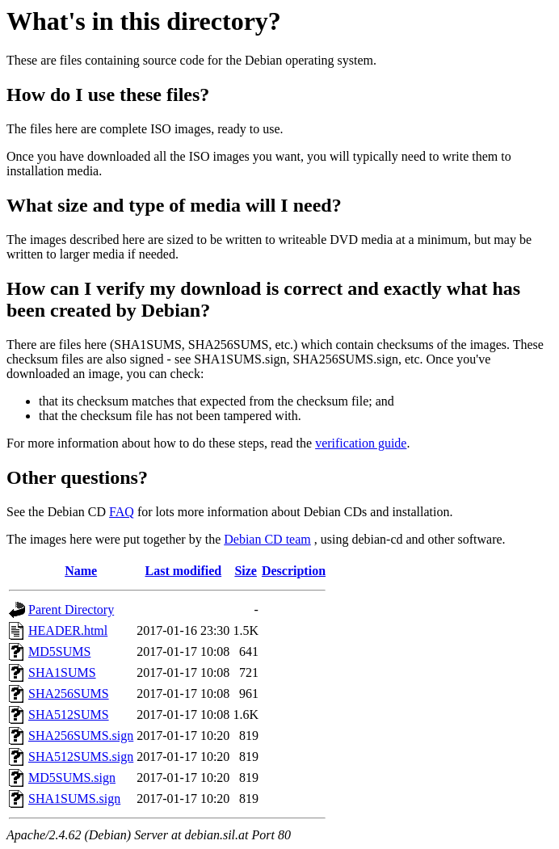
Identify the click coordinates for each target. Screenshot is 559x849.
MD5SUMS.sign (72, 777)
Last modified (183, 571)
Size (245, 571)
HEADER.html (67, 630)
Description (294, 571)
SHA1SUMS (62, 672)
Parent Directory (71, 609)
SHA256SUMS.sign (80, 735)
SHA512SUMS (68, 714)
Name (81, 571)
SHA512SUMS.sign (80, 756)
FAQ (121, 512)
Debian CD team (267, 539)
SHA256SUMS (68, 693)
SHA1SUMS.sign (74, 798)
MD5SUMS (59, 651)
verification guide (360, 443)
